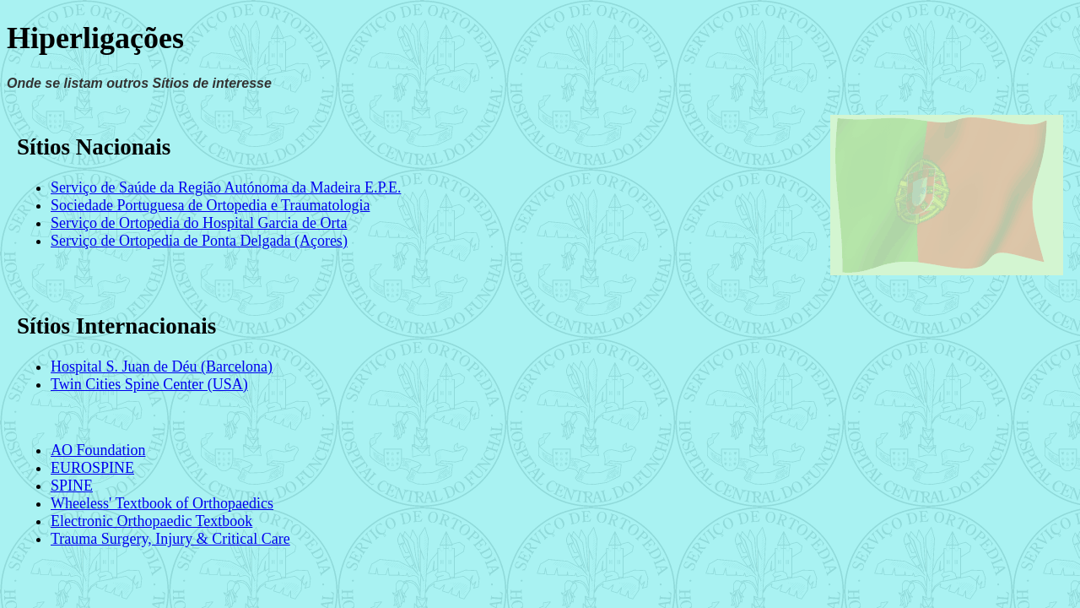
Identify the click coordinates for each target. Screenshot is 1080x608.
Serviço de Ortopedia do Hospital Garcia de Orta (199, 222)
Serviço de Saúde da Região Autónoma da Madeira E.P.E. (226, 187)
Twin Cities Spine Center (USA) (149, 384)
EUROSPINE (92, 467)
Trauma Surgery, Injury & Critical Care (170, 538)
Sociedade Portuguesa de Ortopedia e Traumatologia (210, 205)
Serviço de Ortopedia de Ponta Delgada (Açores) (199, 240)
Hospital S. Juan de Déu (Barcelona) (162, 366)
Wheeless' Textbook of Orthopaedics (162, 503)
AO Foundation (98, 450)
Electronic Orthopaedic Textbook (151, 521)
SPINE (72, 485)
